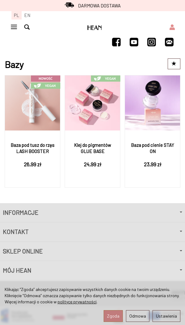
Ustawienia (166, 316)
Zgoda (113, 316)
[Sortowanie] (174, 63)
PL (16, 15)
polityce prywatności (77, 301)
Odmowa (137, 316)
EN (27, 15)
